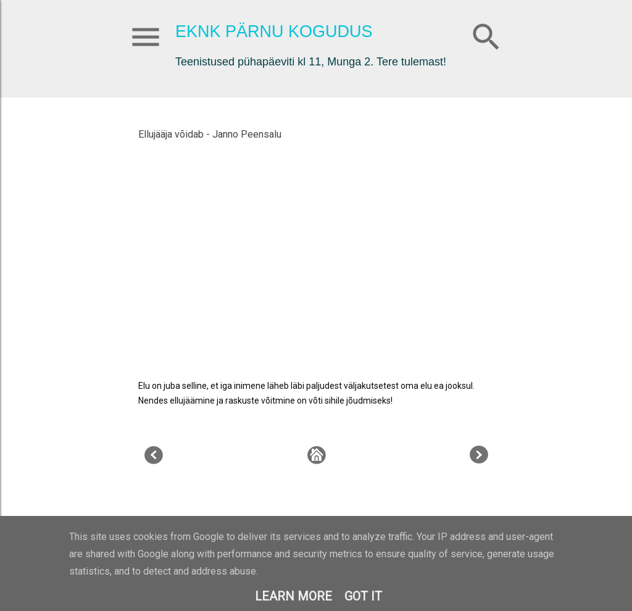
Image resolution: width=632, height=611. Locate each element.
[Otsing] (486, 34)
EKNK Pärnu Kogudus (274, 31)
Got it (363, 596)
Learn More (293, 596)
